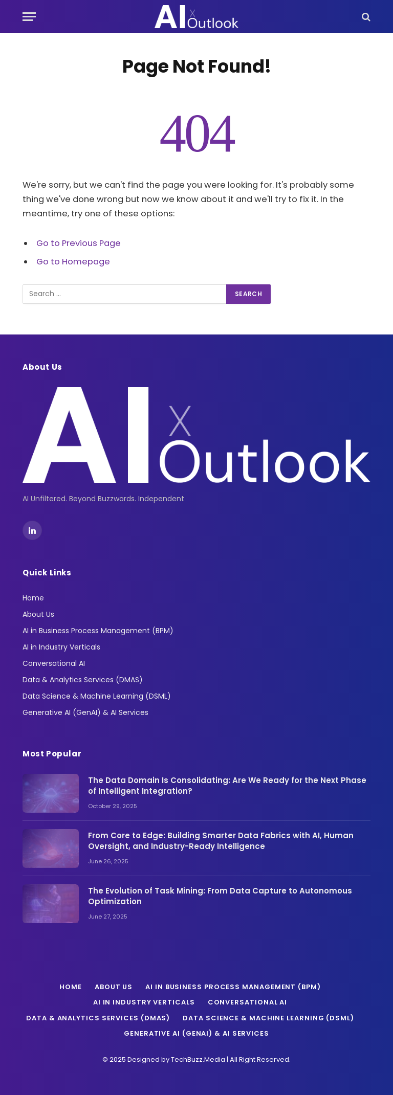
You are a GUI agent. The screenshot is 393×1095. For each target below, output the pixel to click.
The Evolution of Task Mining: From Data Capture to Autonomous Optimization (220, 896)
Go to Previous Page (78, 243)
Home (33, 598)
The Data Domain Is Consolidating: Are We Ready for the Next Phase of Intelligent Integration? (227, 785)
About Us (38, 614)
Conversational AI (54, 663)
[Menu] (29, 16)
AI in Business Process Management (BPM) (98, 630)
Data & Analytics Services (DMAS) (83, 680)
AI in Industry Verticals (61, 647)
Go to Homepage (73, 261)
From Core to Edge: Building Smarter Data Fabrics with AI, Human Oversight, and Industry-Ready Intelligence (221, 841)
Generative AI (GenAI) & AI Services (85, 712)
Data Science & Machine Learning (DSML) (97, 696)
